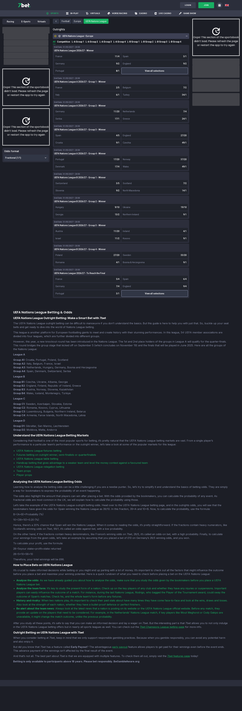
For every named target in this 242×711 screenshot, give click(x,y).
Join (206, 5)
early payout (119, 646)
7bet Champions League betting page (162, 626)
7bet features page (178, 656)
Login (188, 5)
